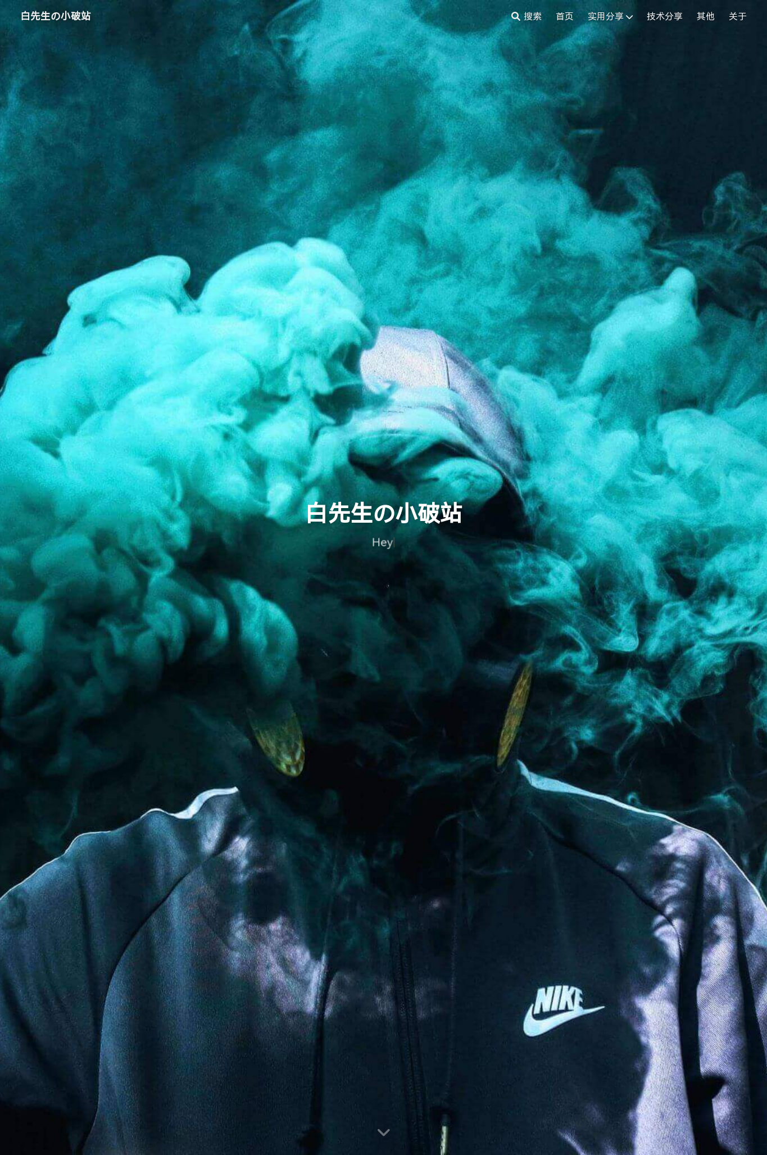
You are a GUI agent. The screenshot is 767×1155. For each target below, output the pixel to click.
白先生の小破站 (55, 16)
